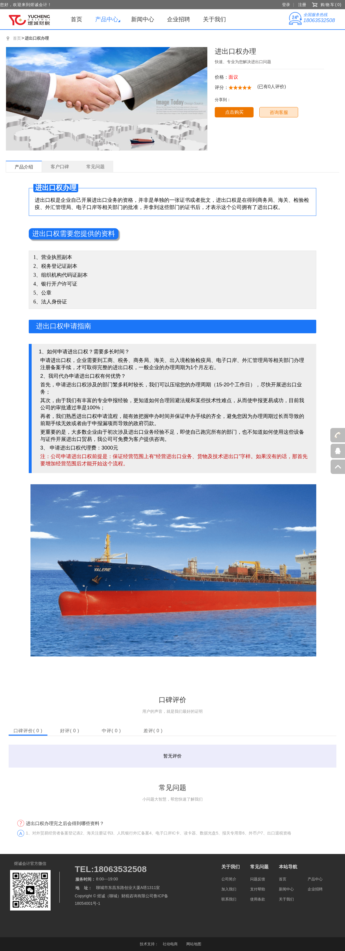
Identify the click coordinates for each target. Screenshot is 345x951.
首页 (76, 19)
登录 (286, 4)
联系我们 (228, 899)
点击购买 (234, 112)
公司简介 (228, 879)
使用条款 (257, 899)
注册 (302, 4)
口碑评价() (28, 730)
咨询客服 (279, 112)
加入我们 (228, 889)
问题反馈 (257, 879)
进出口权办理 (37, 38)
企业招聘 (178, 19)
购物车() (331, 4)
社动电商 (170, 944)
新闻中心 (142, 19)
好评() (69, 730)
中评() (111, 730)
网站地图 (193, 944)
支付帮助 (257, 889)
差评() (153, 730)
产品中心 (106, 19)
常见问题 (259, 866)
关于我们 (214, 19)
